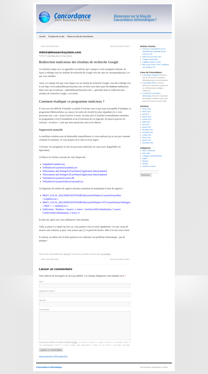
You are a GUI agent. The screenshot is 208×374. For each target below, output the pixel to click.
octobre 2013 (147, 119)
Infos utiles (146, 153)
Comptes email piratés (150, 59)
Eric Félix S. (67, 56)
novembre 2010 (147, 143)
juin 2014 (145, 114)
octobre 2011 (147, 135)
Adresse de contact (47, 291)
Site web (42, 300)
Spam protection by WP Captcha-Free (53, 356)
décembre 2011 (147, 130)
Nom (41, 282)
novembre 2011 (147, 132)
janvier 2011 (146, 140)
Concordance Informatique (49, 367)
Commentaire (44, 310)
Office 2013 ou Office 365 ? (152, 57)
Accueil (42, 36)
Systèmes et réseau (149, 166)
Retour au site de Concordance (80, 36)
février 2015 (146, 111)
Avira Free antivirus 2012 (120, 46)
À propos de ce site (56, 36)
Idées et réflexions (148, 151)
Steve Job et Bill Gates (49, 46)
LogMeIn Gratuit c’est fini (151, 62)
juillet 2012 (146, 122)
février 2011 (146, 138)
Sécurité (67, 254)
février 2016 (146, 109)
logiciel (145, 158)
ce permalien (106, 254)
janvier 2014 (146, 117)
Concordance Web (148, 83)
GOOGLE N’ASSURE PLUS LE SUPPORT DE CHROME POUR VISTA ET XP (154, 51)
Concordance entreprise (150, 75)
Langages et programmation (152, 156)
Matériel (145, 161)
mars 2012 (146, 125)
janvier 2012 (146, 127)
